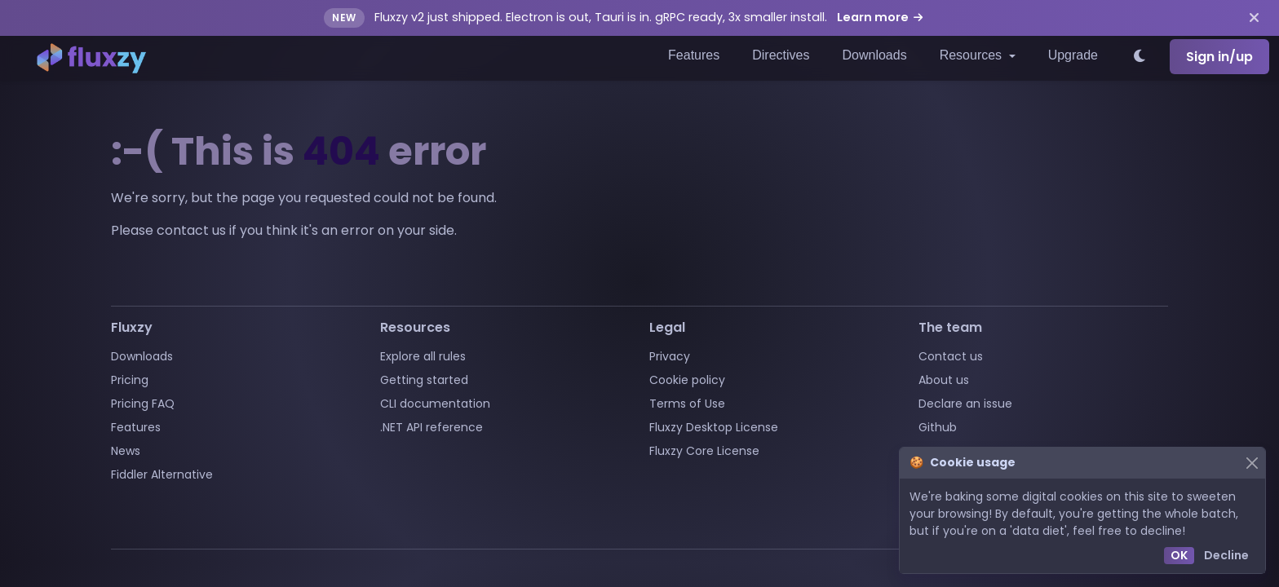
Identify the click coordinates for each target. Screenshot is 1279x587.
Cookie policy (687, 380)
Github (937, 427)
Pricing (129, 380)
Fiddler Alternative (162, 474)
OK (1179, 555)
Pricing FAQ (143, 403)
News (125, 451)
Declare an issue (965, 403)
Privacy (669, 356)
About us (943, 380)
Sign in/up (1219, 56)
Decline (1226, 555)
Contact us (950, 356)
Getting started (424, 380)
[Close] (1251, 462)
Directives (780, 55)
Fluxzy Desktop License (713, 427)
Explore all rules (423, 356)
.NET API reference (431, 427)
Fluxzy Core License (704, 451)
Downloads (874, 55)
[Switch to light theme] (1140, 57)
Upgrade (1073, 55)
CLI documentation (435, 403)
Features (693, 55)
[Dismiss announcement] (1254, 18)
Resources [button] (973, 55)
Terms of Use (687, 403)
